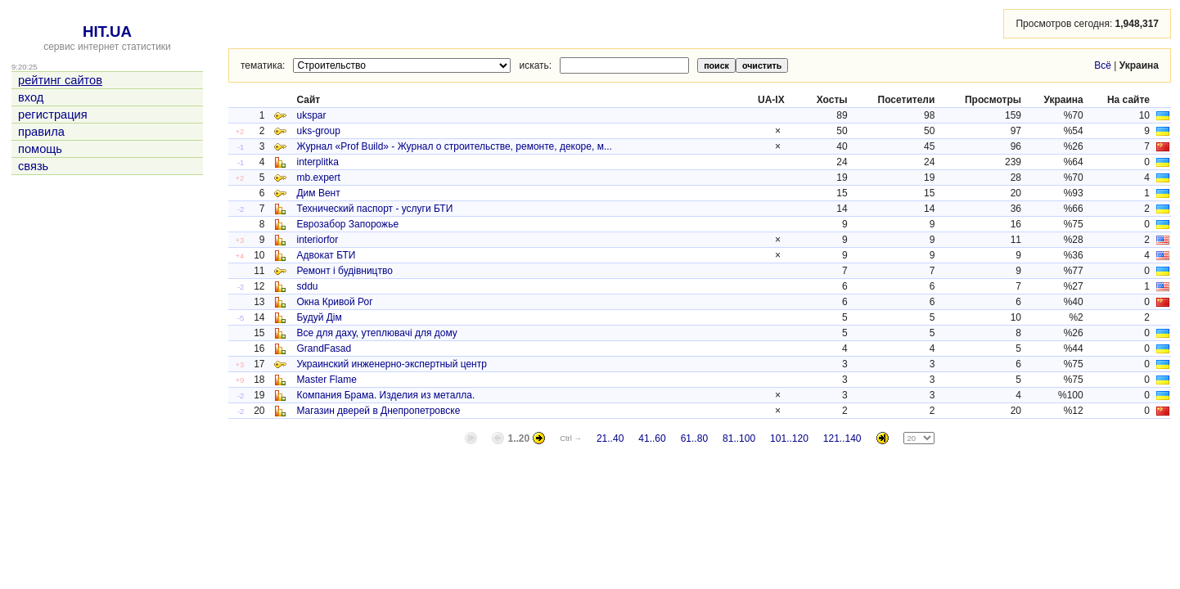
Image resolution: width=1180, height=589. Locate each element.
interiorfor (317, 239)
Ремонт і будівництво (344, 271)
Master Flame (326, 379)
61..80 (694, 438)
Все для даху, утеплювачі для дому (376, 333)
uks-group (318, 131)
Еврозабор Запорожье (347, 224)
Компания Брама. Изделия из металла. (385, 395)
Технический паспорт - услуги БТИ (374, 208)
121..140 (842, 438)
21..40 (610, 438)
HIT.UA (107, 31)
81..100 (739, 438)
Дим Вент (318, 193)
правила (41, 131)
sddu (307, 286)
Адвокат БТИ (325, 255)
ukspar (311, 115)
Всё (1102, 65)
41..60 (651, 438)
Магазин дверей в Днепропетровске (378, 410)
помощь (40, 148)
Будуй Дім (318, 317)
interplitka (317, 162)
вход (30, 97)
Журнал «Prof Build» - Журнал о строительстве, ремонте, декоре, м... (453, 146)
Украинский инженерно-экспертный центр (391, 364)
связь (33, 166)
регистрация (53, 114)
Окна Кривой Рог (334, 302)
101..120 (789, 438)
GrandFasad (323, 348)
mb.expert (318, 177)
